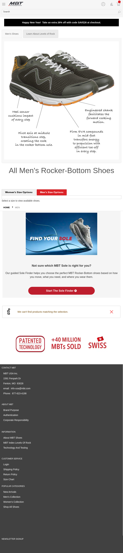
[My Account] (104, 4)
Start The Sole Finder (61, 290)
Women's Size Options (18, 192)
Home (6, 207)
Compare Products (112, 4)
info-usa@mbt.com (20, 388)
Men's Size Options (51, 192)
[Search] (119, 12)
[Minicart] (119, 4)
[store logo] (15, 4)
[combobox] (61, 12)
